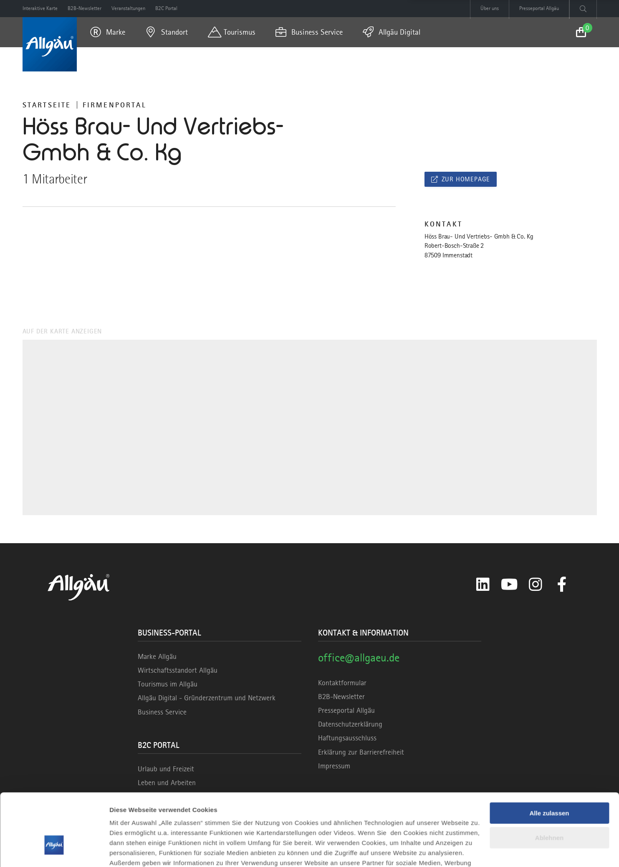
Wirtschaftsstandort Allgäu (177, 670)
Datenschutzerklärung (350, 724)
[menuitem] (108, 32)
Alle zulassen (549, 757)
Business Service (162, 712)
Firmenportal (115, 105)
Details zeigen (130, 850)
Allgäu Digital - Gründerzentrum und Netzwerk (206, 698)
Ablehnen (549, 782)
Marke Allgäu (157, 656)
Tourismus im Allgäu (167, 684)
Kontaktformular (342, 683)
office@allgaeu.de (358, 657)
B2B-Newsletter (341, 696)
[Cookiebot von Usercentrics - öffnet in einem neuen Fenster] (54, 850)
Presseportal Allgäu (346, 710)
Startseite (47, 105)
